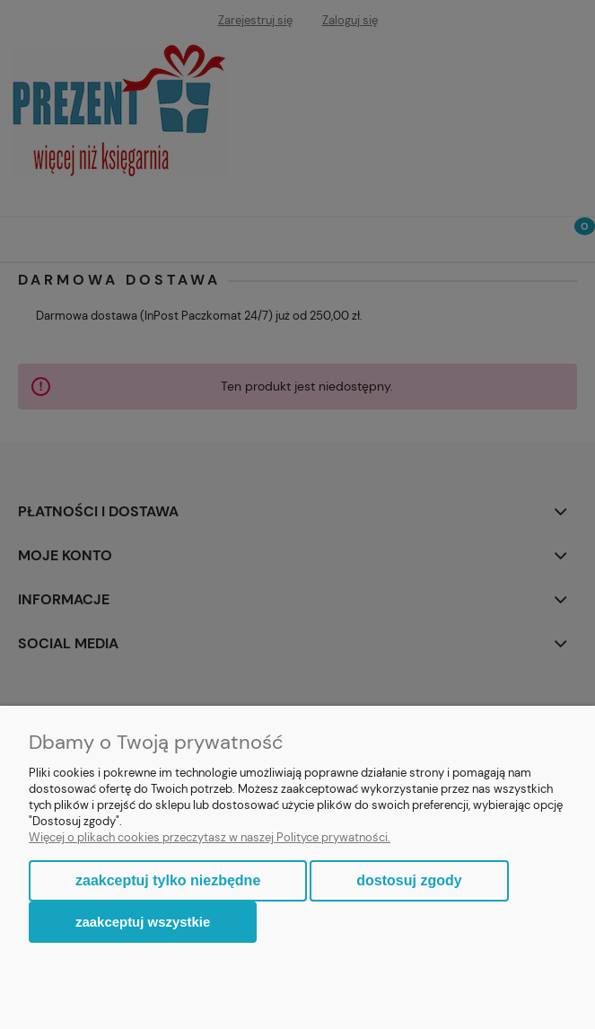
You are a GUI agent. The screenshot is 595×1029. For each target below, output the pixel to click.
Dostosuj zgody (408, 880)
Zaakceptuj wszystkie (142, 921)
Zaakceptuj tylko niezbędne (167, 880)
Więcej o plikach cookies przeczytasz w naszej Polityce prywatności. (209, 837)
